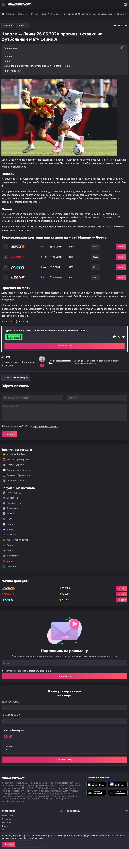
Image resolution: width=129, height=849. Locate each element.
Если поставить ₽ (11, 701)
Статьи (4, 826)
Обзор (95, 247)
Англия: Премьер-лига (15, 470)
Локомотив (11, 555)
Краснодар (10, 566)
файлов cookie (37, 838)
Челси (8, 524)
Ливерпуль (10, 508)
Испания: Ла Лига (14, 454)
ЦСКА (8, 561)
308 (71, 257)
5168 (71, 247)
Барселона (10, 498)
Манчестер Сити (13, 503)
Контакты (6, 819)
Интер (8, 529)
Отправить (9, 434)
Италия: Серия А (12, 465)
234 (71, 277)
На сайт (120, 247)
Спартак (9, 550)
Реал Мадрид (12, 492)
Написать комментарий (16, 377)
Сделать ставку (64, 345)
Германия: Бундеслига (15, 475)
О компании (7, 815)
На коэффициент (11, 715)
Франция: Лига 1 (12, 480)
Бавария (9, 513)
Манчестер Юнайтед (15, 540)
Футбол (8, 25)
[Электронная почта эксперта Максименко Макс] (42, 365)
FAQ (3, 829)
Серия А (22, 25)
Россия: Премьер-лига (15, 459)
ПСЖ (7, 519)
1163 (71, 267)
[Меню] (3, 4)
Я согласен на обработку (31, 426)
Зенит (8, 545)
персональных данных (45, 426)
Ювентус (9, 534)
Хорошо (8, 844)
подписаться (64, 676)
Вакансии (6, 822)
